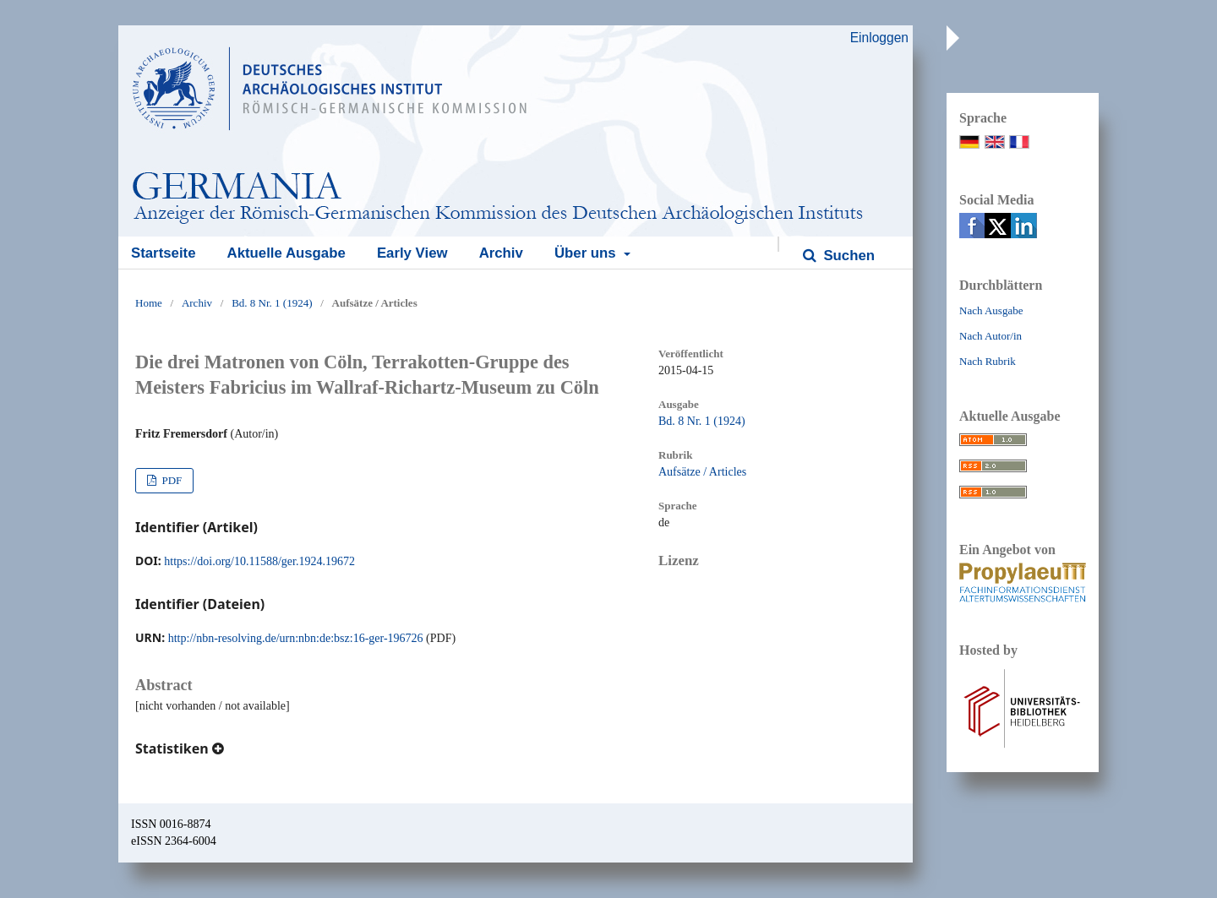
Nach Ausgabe (991, 310)
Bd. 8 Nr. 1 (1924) (272, 303)
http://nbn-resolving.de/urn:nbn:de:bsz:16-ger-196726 (295, 638)
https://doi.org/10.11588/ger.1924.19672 (259, 561)
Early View (412, 253)
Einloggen (879, 37)
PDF (170, 480)
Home (148, 303)
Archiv (501, 253)
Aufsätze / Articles (702, 471)
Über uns (586, 253)
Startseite (163, 253)
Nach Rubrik (987, 361)
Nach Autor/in (990, 335)
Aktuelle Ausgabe (286, 253)
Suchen (847, 256)
